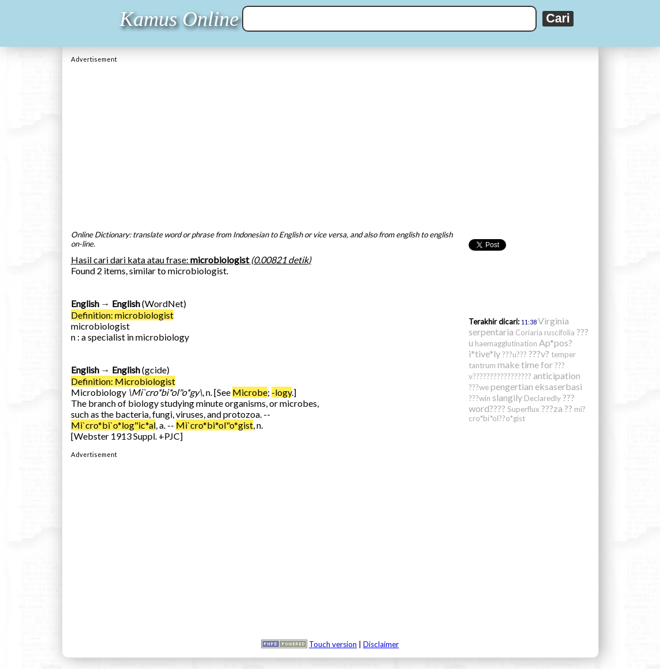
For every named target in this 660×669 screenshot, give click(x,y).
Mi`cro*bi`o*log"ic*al (113, 424)
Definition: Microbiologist (123, 381)
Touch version (333, 644)
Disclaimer (381, 644)
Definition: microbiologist (122, 314)
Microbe (249, 392)
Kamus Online (179, 19)
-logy (281, 392)
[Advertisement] (330, 143)
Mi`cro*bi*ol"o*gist (214, 424)
